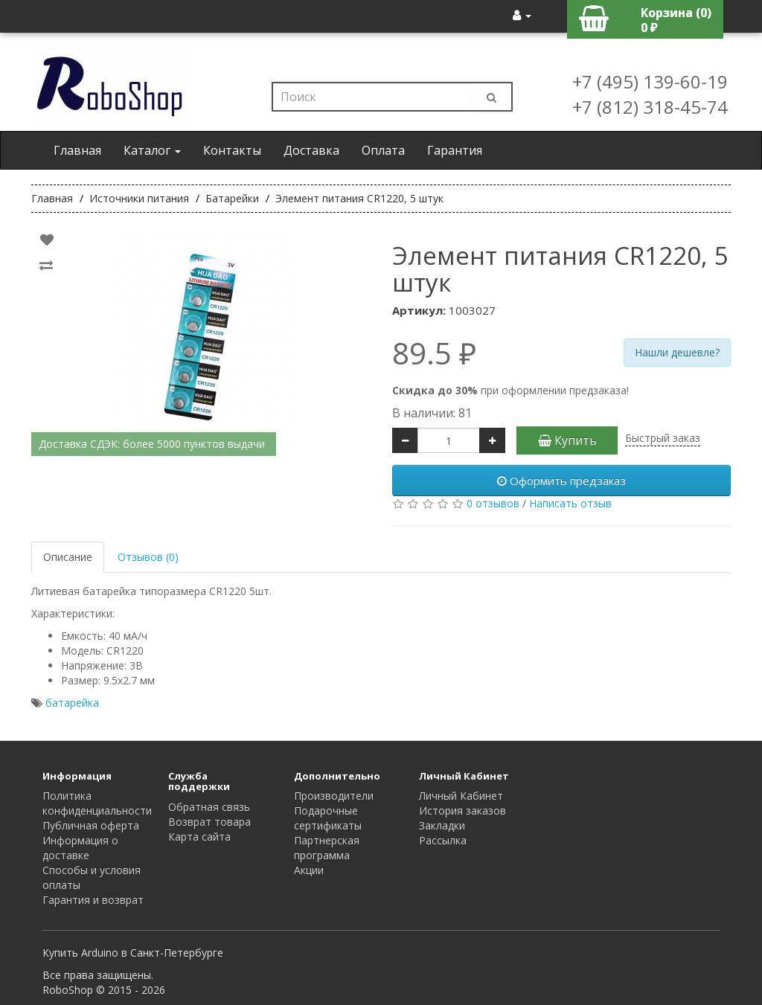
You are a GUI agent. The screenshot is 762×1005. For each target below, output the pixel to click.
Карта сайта (199, 836)
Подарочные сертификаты (328, 817)
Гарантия (454, 150)
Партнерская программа (326, 847)
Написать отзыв (570, 503)
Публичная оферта (90, 825)
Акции (309, 870)
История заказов (462, 810)
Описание (67, 557)
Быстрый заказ (662, 438)
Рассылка (443, 840)
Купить (567, 440)
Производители (334, 796)
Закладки (442, 825)
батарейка (72, 703)
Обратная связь (209, 807)
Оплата (383, 150)
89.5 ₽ (434, 353)
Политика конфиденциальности (97, 803)
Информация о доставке (80, 847)
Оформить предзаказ (561, 480)
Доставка (311, 150)
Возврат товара (209, 822)
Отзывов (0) (148, 557)
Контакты (232, 150)
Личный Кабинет (461, 796)
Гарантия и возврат (93, 900)
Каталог (152, 150)
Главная (77, 150)
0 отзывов (493, 503)
